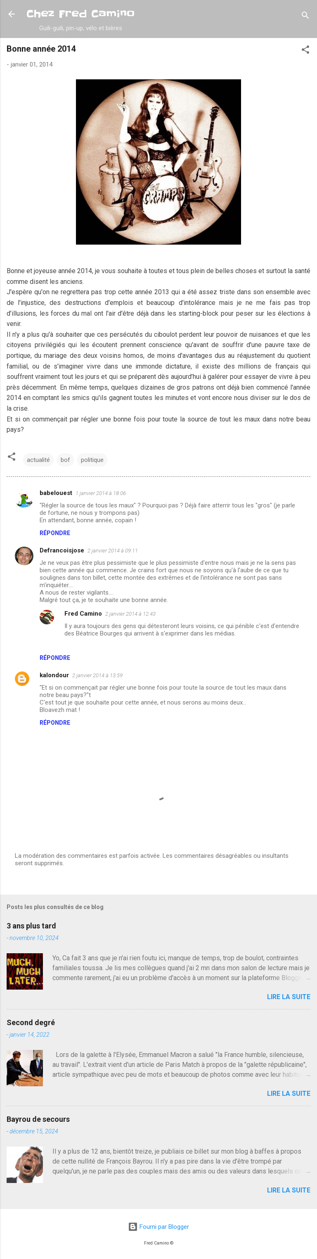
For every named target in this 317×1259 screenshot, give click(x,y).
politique (92, 460)
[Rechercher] (305, 16)
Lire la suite (288, 997)
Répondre (55, 533)
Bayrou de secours (38, 1119)
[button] (305, 51)
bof (65, 460)
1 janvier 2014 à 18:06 (101, 493)
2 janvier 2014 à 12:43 (130, 614)
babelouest (56, 493)
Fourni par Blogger (158, 1226)
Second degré (31, 1022)
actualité (38, 460)
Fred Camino (83, 613)
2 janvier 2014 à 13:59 (97, 675)
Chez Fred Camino (80, 14)
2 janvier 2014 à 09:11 (113, 550)
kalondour (54, 675)
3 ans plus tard (31, 925)
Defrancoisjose (62, 550)
